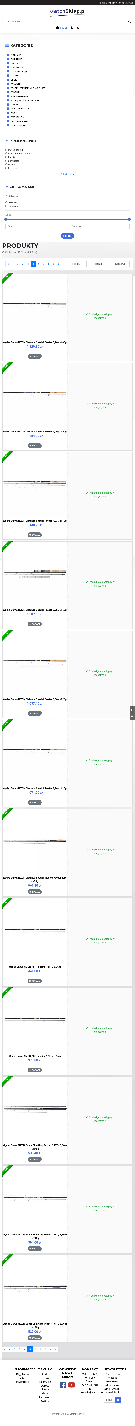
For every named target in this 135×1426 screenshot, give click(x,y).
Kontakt (129, 3)
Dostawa (45, 1378)
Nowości (13, 202)
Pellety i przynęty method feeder (28, 88)
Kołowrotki (17, 67)
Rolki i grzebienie (19, 96)
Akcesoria (16, 55)
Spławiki (15, 104)
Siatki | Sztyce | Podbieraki (25, 100)
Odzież (14, 79)
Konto (45, 1374)
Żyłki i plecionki (18, 125)
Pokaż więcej (67, 174)
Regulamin (22, 1374)
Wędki (14, 112)
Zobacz (34, 356)
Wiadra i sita (17, 117)
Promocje (14, 206)
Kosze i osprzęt (19, 71)
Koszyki (15, 75)
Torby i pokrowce (20, 108)
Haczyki (14, 63)
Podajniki (15, 92)
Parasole (15, 83)
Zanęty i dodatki (19, 121)
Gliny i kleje (16, 59)
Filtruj (67, 236)
